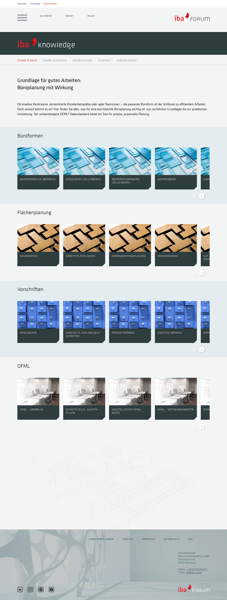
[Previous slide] (194, 196)
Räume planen (50, 4)
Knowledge (35, 4)
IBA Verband (46, 16)
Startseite (21, 4)
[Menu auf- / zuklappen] (21, 17)
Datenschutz (172, 539)
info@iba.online (193, 572)
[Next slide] (201, 196)
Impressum (148, 539)
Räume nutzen (82, 60)
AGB (190, 539)
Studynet (104, 60)
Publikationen (127, 60)
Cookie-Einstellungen (101, 539)
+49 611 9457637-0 (197, 569)
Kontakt (69, 16)
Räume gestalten (55, 60)
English (91, 16)
